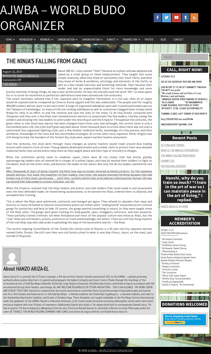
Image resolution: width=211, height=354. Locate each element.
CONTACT (178, 39)
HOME (9, 39)
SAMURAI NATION (91, 39)
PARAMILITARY (130, 39)
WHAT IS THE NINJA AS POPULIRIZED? (180, 150)
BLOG (163, 39)
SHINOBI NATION (66, 39)
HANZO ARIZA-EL (28, 76)
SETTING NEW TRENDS (172, 145)
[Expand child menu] (14, 39)
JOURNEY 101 (167, 161)
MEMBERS (45, 39)
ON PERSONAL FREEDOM (173, 166)
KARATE (111, 39)
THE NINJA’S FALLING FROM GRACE (178, 155)
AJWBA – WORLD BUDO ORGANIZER (63, 17)
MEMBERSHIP (26, 39)
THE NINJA (10, 84)
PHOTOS (149, 39)
